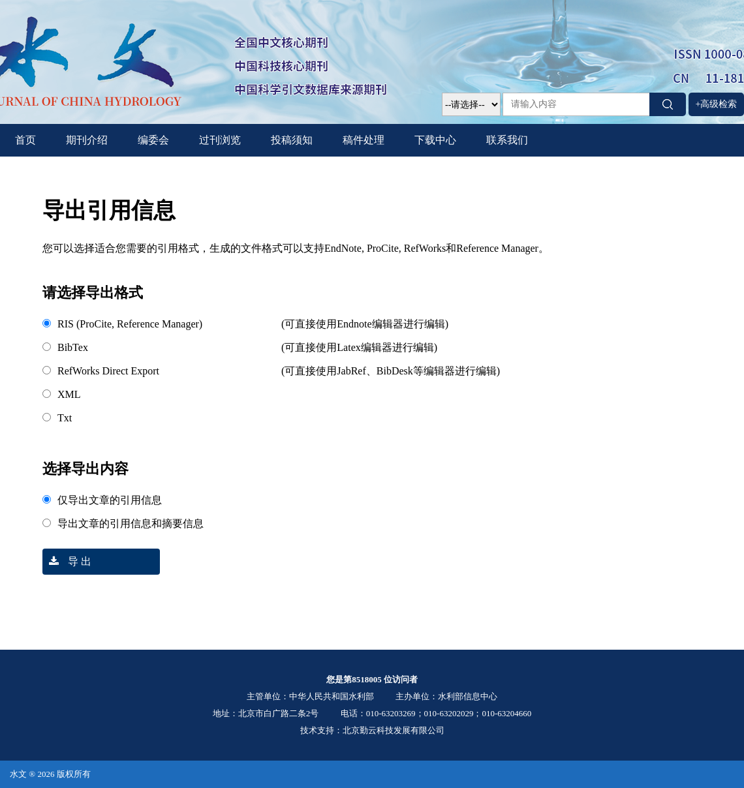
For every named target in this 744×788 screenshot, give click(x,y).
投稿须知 (292, 139)
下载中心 (435, 139)
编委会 (153, 139)
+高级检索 (716, 104)
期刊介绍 (87, 139)
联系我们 (507, 139)
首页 (25, 139)
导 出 (66, 561)
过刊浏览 (220, 139)
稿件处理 (363, 139)
